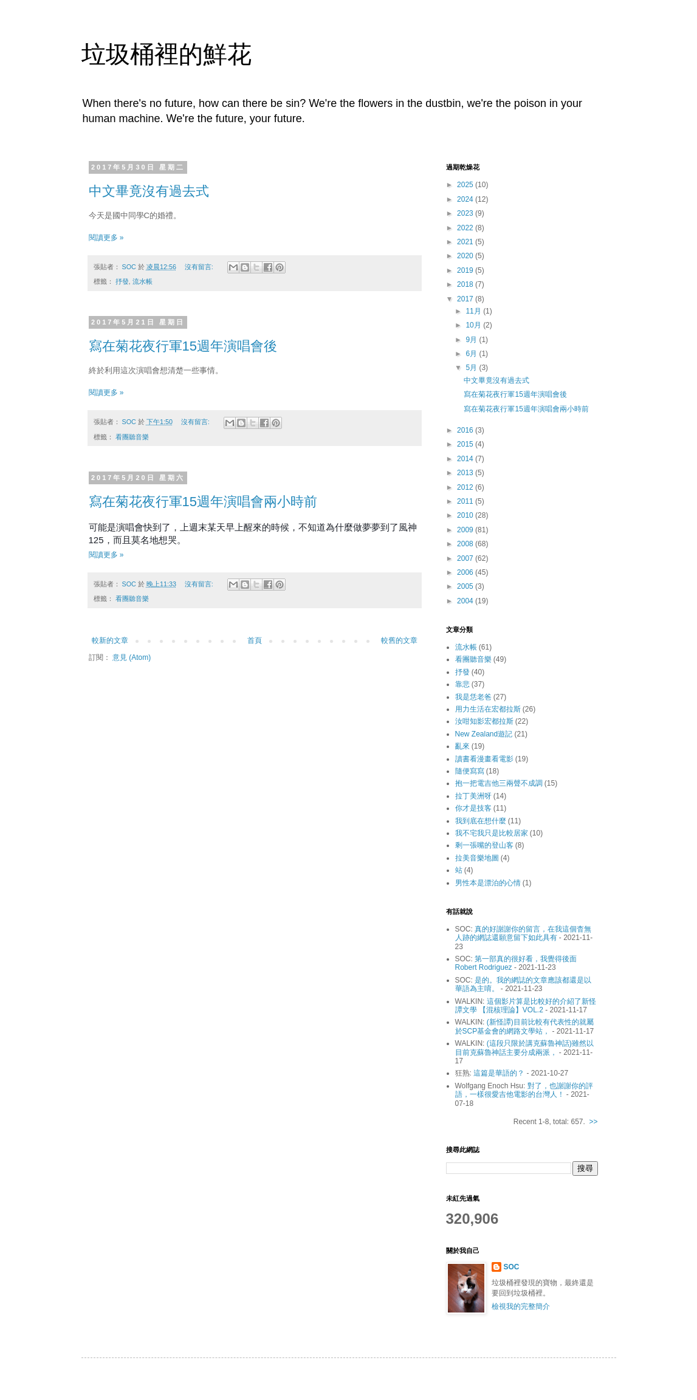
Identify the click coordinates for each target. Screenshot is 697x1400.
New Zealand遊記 (484, 734)
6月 (472, 353)
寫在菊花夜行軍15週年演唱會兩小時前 (203, 501)
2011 (466, 501)
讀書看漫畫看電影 (484, 759)
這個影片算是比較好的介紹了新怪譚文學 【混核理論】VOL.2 (525, 1005)
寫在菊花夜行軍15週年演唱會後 (183, 346)
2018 (466, 284)
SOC (512, 1267)
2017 (466, 299)
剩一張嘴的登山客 (484, 845)
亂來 (462, 746)
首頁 (254, 640)
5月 (472, 367)
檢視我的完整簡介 (521, 1306)
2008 (466, 544)
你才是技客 (473, 808)
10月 (474, 325)
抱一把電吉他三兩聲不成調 (499, 783)
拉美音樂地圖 (477, 858)
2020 (466, 256)
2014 (466, 459)
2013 (466, 472)
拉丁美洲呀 (473, 796)
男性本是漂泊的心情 (488, 883)
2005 (466, 586)
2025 (466, 184)
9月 (472, 339)
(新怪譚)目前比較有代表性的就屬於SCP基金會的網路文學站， (524, 1026)
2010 (466, 515)
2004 (466, 601)
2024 (466, 199)
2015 (466, 444)
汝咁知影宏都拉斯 (484, 721)
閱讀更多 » (106, 237)
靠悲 (462, 684)
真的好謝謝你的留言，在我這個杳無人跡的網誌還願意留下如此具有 (523, 933)
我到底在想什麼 (480, 821)
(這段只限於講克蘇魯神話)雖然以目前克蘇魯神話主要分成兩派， (524, 1047)
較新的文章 (110, 640)
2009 (466, 530)
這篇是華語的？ (498, 1073)
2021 (466, 242)
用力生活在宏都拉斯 (488, 709)
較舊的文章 (399, 640)
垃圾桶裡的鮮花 (166, 54)
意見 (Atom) (131, 657)
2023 (466, 213)
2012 (466, 487)
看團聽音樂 (132, 437)
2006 (466, 572)
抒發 (122, 281)
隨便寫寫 (469, 771)
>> (593, 1121)
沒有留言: (200, 266)
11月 (474, 311)
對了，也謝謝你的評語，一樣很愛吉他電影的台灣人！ (524, 1090)
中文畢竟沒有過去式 (149, 191)
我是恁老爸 (473, 697)
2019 (466, 270)
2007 (466, 558)
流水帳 (142, 281)
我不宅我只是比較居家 (491, 833)
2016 (466, 430)
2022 (466, 228)
